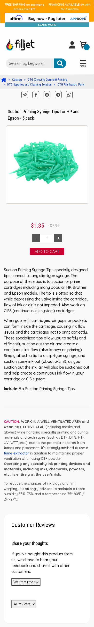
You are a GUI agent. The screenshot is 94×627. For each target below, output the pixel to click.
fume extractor (16, 453)
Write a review (26, 581)
